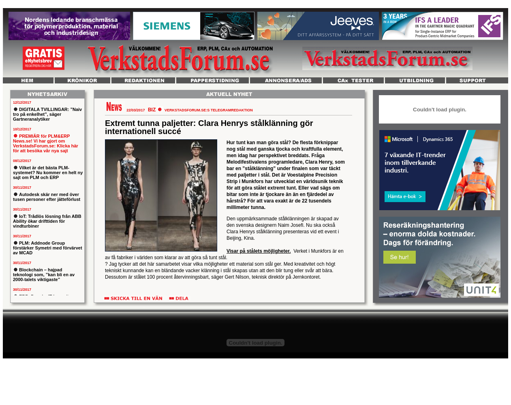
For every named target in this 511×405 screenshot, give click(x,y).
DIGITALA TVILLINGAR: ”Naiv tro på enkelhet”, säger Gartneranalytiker (47, 114)
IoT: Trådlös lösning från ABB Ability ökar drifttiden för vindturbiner (47, 221)
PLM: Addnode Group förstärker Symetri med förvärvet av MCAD (47, 248)
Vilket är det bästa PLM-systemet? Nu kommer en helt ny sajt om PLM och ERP (48, 172)
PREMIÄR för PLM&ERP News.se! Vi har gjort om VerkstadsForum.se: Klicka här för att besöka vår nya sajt (45, 143)
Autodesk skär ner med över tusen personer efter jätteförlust (46, 197)
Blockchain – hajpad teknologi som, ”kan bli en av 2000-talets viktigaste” (44, 274)
